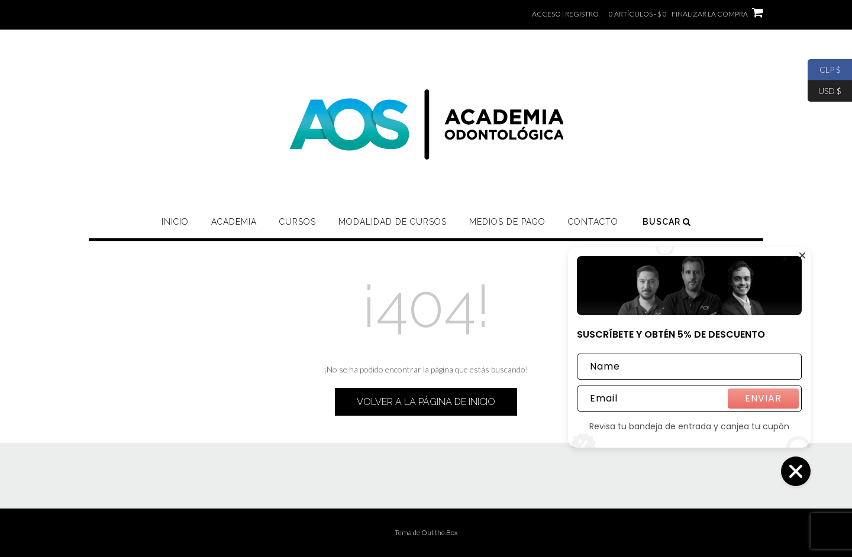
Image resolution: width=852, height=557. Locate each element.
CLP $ (824, 69)
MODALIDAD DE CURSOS (392, 221)
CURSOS (297, 221)
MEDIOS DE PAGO (507, 221)
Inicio (175, 221)
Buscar (667, 221)
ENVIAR (763, 398)
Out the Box (439, 532)
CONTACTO (593, 221)
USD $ (824, 91)
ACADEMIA (234, 221)
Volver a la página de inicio (426, 401)
